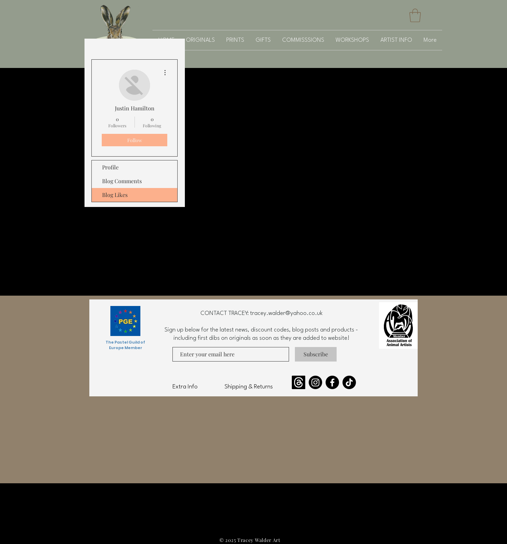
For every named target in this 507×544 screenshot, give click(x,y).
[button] (415, 15)
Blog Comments (122, 181)
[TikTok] (349, 382)
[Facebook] (332, 382)
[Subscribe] (316, 354)
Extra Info (185, 387)
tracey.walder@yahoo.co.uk (286, 313)
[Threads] (298, 382)
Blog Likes (115, 194)
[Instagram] (315, 382)
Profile (110, 167)
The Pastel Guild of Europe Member (125, 344)
